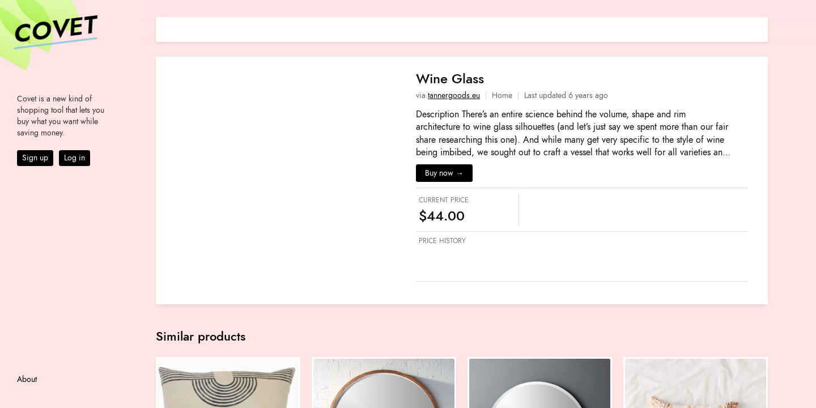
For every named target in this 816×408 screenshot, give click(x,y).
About (27, 379)
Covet (54, 30)
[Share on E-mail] (759, 28)
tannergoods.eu (454, 95)
